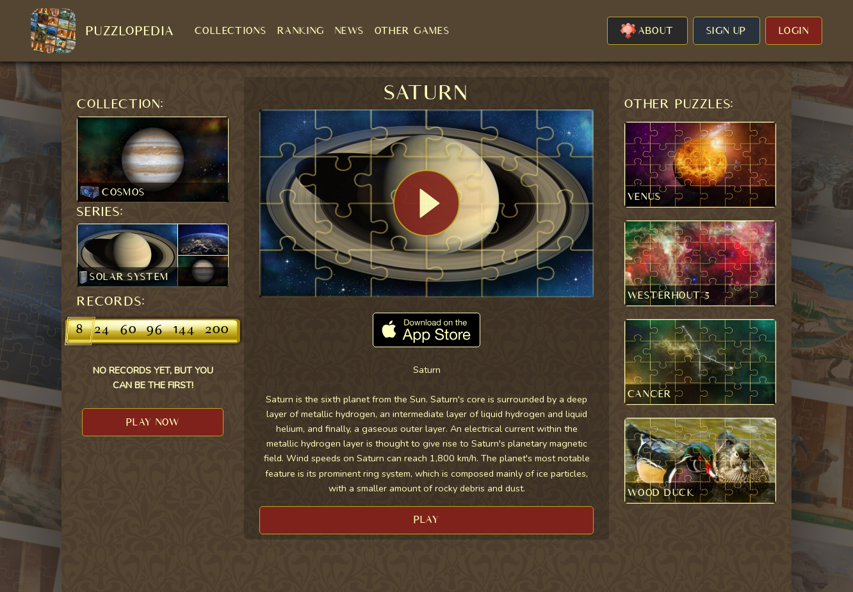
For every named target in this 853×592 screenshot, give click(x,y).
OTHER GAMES (412, 30)
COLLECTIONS (231, 30)
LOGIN (794, 30)
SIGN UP (726, 30)
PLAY (427, 519)
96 (155, 330)
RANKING (301, 30)
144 (184, 330)
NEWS (349, 30)
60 (128, 330)
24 (102, 330)
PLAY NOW (153, 422)
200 (217, 330)
